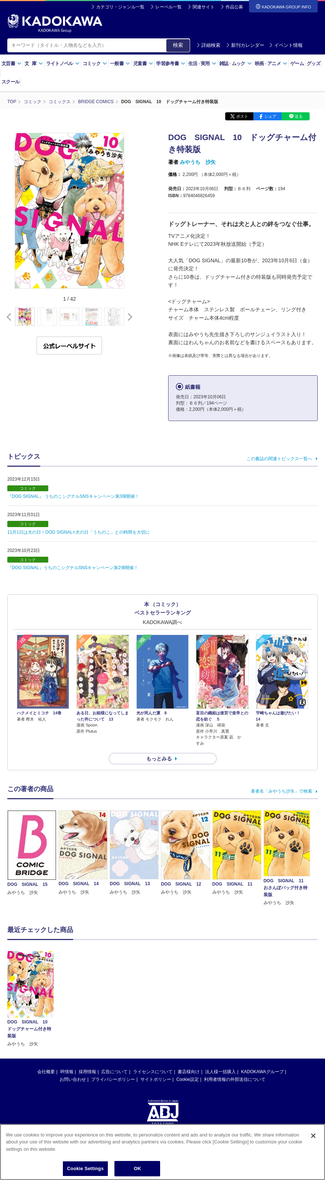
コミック (95, 63)
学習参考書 (170, 63)
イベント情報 (286, 45)
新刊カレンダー (245, 45)
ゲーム (297, 63)
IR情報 (66, 1071)
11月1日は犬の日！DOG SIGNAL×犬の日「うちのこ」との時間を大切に (78, 532)
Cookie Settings (85, 1169)
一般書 (120, 63)
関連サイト (204, 7)
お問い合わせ (73, 1079)
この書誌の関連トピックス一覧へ (279, 458)
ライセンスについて (153, 1071)
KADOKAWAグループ (262, 1071)
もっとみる (159, 759)
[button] (128, 317)
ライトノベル (63, 63)
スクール (10, 81)
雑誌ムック (235, 63)
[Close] (313, 1136)
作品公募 (234, 7)
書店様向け (189, 1071)
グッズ (313, 63)
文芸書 (11, 63)
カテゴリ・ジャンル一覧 (120, 7)
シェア (270, 116)
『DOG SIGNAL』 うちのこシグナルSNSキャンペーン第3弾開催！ (73, 496)
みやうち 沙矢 (198, 162)
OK (137, 1169)
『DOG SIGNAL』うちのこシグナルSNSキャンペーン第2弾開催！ (72, 567)
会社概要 (46, 1071)
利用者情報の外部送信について (234, 1079)
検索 (178, 45)
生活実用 (202, 63)
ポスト (242, 116)
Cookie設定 (187, 1079)
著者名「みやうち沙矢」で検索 (281, 791)
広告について (114, 1071)
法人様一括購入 (220, 1071)
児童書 (143, 63)
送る (299, 116)
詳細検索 (208, 45)
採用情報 (87, 1071)
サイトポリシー (155, 1079)
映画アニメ (271, 63)
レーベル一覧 (168, 7)
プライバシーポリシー (113, 1079)
